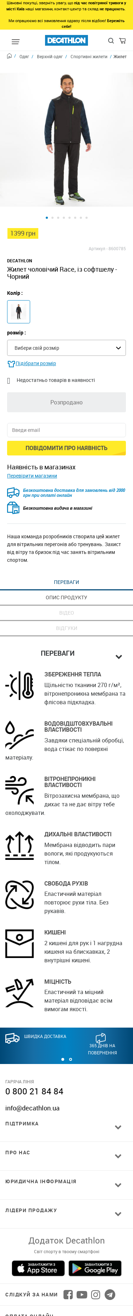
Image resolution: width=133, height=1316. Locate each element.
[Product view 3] (58, 188)
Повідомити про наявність (66, 419)
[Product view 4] (64, 188)
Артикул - (98, 219)
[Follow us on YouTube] (82, 1265)
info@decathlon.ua (32, 1078)
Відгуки (66, 598)
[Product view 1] (47, 188)
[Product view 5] (69, 188)
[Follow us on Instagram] (95, 1265)
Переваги (66, 552)
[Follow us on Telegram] (110, 1265)
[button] (63, 1030)
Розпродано (66, 373)
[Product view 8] (86, 188)
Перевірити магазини (32, 446)
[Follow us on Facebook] (68, 1265)
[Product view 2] (52, 188)
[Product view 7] (81, 188)
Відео (66, 583)
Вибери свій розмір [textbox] (37, 318)
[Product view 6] (75, 188)
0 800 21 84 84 (34, 1062)
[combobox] (66, 319)
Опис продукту (66, 568)
